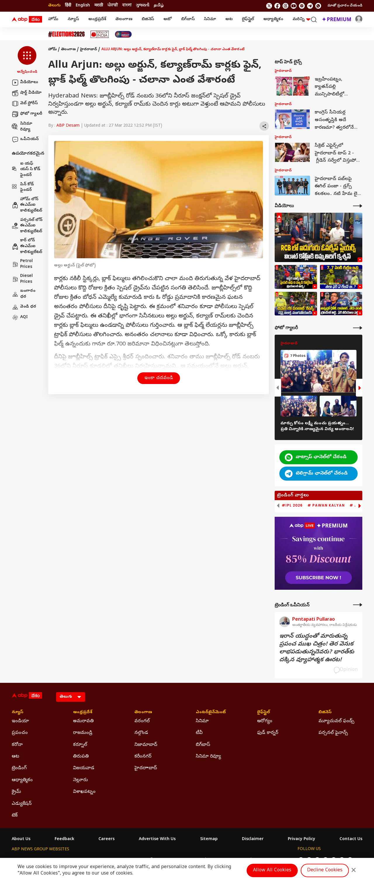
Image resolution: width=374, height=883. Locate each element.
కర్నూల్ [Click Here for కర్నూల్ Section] (80, 745)
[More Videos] (357, 206)
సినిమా (210, 19)
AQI (20, 317)
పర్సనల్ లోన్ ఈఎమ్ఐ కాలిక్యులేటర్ (27, 225)
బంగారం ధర (23, 294)
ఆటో (167, 19)
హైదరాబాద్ (88, 49)
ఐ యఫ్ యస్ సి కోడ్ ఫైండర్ (26, 169)
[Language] (70, 697)
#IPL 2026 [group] (292, 505)
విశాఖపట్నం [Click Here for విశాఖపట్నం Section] (84, 792)
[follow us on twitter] (269, 5)
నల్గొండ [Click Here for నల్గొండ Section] (141, 733)
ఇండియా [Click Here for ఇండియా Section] (20, 721)
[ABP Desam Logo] (27, 19)
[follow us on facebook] (277, 5)
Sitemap (209, 839)
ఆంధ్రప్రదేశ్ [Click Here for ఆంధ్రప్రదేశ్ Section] (82, 713)
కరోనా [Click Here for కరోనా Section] (17, 745)
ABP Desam (67, 126)
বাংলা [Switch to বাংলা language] (126, 5)
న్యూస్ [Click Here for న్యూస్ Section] (17, 713)
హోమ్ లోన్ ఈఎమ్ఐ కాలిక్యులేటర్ (27, 205)
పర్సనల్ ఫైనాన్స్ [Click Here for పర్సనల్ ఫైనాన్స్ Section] (333, 733)
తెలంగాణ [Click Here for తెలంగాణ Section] (143, 713)
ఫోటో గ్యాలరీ (27, 114)
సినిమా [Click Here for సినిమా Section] (202, 721)
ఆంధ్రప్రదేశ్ (97, 19)
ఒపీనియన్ (25, 139)
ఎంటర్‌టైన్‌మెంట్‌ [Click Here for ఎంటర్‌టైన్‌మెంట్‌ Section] (211, 713)
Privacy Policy (301, 839)
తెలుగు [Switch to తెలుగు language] (54, 5)
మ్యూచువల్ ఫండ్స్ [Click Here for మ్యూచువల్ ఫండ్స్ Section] (336, 721)
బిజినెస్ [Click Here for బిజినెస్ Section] (325, 713)
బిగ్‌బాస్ (188, 19)
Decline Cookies (324, 870)
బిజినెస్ (148, 19)
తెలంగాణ (123, 19)
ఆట (229, 19)
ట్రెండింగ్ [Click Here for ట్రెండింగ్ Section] (19, 768)
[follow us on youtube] (293, 5)
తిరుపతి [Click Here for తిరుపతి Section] (81, 756)
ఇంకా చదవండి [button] (158, 378)
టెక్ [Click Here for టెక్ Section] (15, 815)
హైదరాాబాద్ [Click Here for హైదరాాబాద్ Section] (145, 768)
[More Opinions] (357, 605)
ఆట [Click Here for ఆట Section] (15, 756)
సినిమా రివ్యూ (22, 126)
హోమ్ (53, 19)
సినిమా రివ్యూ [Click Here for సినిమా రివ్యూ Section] (208, 756)
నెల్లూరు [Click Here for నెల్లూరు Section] (80, 780)
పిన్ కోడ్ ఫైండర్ (23, 187)
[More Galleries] (357, 328)
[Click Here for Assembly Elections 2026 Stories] (66, 34)
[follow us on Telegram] (310, 5)
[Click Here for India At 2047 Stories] (123, 34)
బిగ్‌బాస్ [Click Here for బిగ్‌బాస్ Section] (203, 745)
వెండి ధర (24, 306)
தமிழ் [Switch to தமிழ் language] (159, 5)
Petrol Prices (22, 264)
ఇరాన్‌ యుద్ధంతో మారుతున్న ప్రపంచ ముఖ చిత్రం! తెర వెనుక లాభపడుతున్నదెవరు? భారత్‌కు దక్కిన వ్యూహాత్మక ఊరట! (316, 648)
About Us (21, 839)
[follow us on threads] (285, 5)
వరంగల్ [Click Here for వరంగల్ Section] (142, 721)
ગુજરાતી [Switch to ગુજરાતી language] (142, 5)
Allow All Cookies (272, 870)
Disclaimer (253, 839)
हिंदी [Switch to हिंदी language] (68, 5)
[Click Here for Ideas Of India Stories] (100, 34)
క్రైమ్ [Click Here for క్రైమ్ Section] (16, 792)
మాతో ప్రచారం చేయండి (345, 6)
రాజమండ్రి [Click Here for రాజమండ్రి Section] (82, 733)
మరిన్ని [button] (301, 19)
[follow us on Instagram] (301, 5)
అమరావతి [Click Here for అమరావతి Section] (83, 721)
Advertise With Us (157, 839)
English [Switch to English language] (83, 5)
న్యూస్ (73, 19)
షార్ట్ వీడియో (26, 93)
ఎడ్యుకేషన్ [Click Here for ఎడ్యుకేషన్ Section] (22, 804)
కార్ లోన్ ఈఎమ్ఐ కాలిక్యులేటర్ (27, 246)
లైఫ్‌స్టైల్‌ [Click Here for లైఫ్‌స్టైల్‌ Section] (263, 713)
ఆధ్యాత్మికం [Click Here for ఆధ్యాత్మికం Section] (22, 780)
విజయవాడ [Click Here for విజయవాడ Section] (83, 768)
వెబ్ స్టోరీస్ (25, 103)
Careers (106, 839)
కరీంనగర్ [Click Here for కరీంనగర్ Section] (142, 756)
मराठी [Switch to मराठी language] (98, 5)
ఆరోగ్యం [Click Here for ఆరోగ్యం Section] (264, 721)
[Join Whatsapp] (318, 5)
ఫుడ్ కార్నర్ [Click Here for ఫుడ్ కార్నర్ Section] (267, 733)
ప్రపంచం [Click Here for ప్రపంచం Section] (20, 733)
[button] (27, 60)
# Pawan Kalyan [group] (326, 505)
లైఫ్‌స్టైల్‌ (248, 19)
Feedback (64, 839)
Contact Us (351, 839)
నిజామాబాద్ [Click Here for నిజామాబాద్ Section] (145, 745)
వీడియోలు (25, 82)
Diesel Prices (22, 279)
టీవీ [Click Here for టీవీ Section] (199, 733)
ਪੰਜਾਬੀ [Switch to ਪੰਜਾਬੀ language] (113, 5)
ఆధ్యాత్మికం (273, 19)
